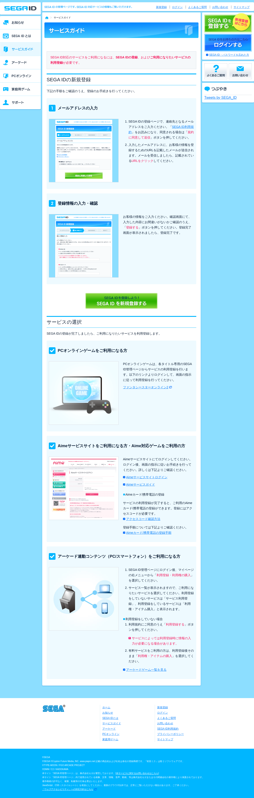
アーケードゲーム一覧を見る (146, 669)
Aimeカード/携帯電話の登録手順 (148, 532)
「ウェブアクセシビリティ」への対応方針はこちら (67, 789)
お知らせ (107, 712)
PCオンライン (110, 734)
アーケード (109, 728)
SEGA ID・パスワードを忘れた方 (229, 54)
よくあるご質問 (197, 7)
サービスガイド (111, 723)
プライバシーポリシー (170, 734)
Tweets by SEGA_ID (220, 97)
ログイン (177, 7)
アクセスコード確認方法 (143, 519)
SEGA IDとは (110, 718)
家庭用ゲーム (110, 739)
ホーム (106, 707)
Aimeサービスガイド (140, 484)
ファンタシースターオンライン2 (145, 387)
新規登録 (161, 7)
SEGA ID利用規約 (168, 728)
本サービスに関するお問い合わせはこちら (137, 773)
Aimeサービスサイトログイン (146, 477)
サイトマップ (242, 7)
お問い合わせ (220, 7)
